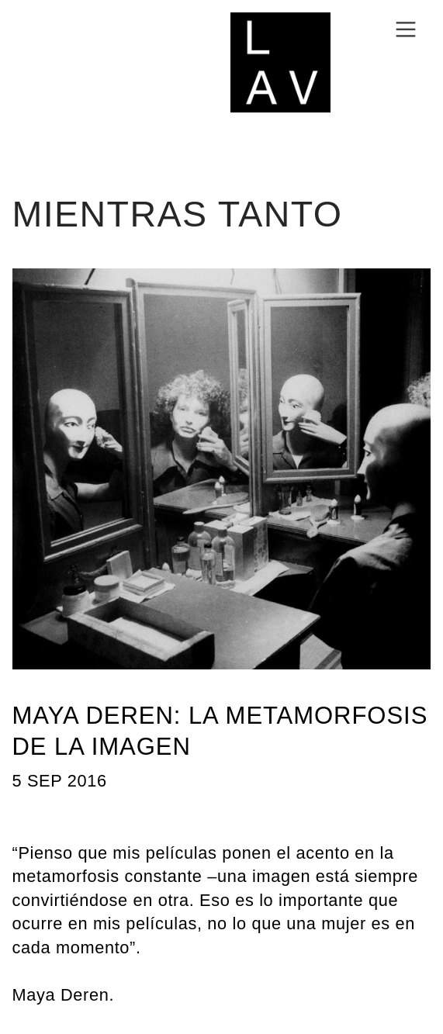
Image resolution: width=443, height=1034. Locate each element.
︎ (406, 30)
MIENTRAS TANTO (177, 214)
